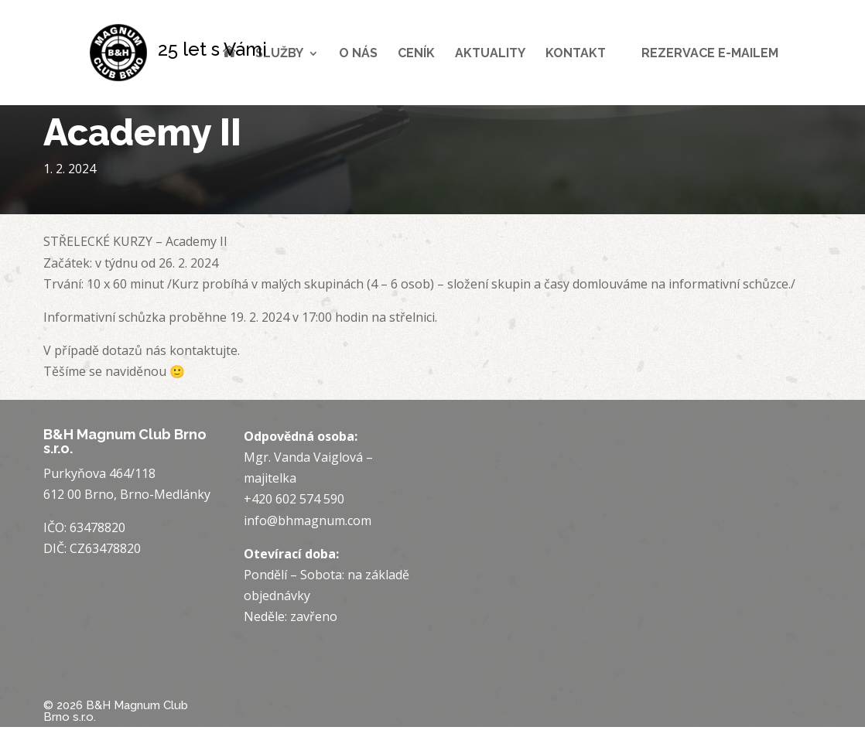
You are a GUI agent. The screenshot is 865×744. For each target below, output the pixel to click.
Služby (279, 54)
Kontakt (575, 54)
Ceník (416, 54)
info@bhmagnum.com (307, 520)
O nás (358, 54)
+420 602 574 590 (294, 498)
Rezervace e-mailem (709, 54)
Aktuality (490, 54)
